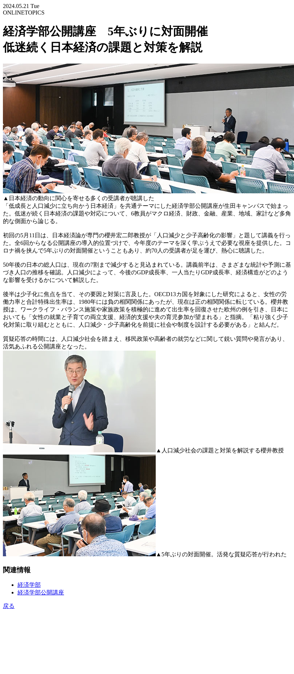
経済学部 (29, 585)
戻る (9, 606)
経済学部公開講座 (40, 592)
